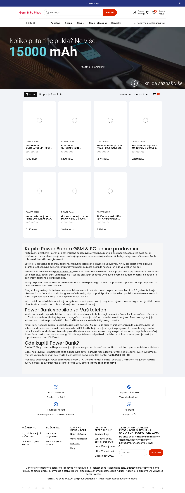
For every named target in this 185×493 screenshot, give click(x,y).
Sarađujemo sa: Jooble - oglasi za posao (138, 459)
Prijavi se (156, 452)
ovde (29, 441)
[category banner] (92, 59)
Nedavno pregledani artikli (149, 23)
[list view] (154, 94)
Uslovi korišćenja (79, 438)
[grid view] (157, 94)
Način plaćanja (78, 434)
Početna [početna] (85, 66)
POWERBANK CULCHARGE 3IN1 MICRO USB (39, 148)
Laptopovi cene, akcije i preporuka (104, 440)
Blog (80, 23)
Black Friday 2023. (104, 455)
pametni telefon (63, 271)
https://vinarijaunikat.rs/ (107, 446)
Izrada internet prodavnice (112, 478)
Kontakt (116, 23)
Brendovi (75, 443)
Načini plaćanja (98, 23)
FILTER (30, 94)
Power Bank (32, 141)
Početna (55, 23)
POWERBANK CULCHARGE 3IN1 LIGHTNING (70, 148)
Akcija (68, 23)
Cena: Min (141, 94)
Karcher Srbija (102, 434)
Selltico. (133, 478)
